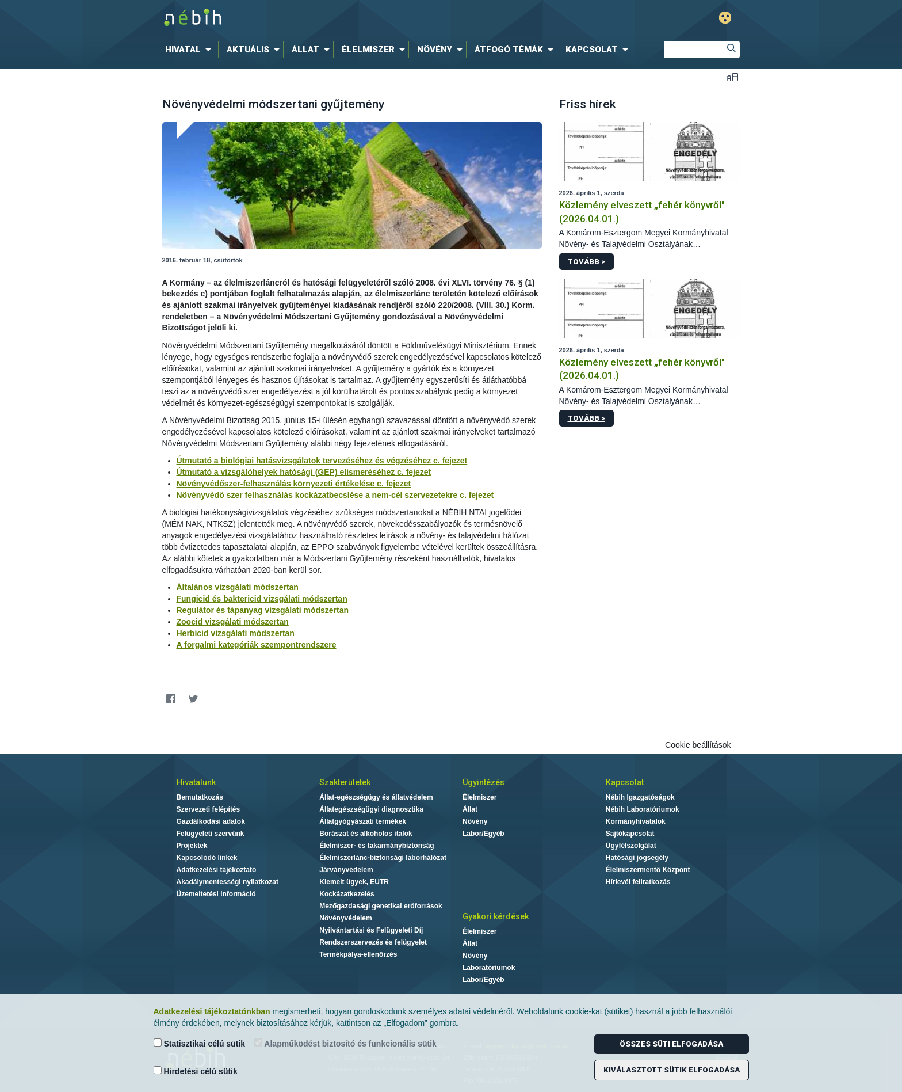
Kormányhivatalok (636, 821)
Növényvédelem (345, 918)
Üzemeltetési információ (216, 894)
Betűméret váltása (732, 76)
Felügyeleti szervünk (210, 834)
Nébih (328, 18)
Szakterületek (344, 782)
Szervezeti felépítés (208, 809)
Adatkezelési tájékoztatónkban (212, 1011)
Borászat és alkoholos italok (365, 834)
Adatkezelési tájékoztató (217, 870)
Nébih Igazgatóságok (640, 797)
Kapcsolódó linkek (207, 858)
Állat (470, 809)
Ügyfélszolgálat (631, 846)
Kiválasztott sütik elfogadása (671, 1070)
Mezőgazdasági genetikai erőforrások (380, 906)
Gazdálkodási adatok (211, 821)
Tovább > (586, 261)
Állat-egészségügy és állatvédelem (376, 797)
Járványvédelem (346, 870)
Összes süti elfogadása (671, 1044)
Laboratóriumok (489, 968)
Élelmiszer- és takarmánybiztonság (376, 846)
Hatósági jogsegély (637, 858)
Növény (475, 821)
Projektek (192, 846)
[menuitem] (190, 49)
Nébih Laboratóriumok (642, 809)
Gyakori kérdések (496, 916)
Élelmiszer (479, 797)
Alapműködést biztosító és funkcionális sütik (345, 1043)
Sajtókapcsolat (630, 834)
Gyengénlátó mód (725, 18)
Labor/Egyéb (483, 834)
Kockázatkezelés (346, 894)
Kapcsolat (625, 782)
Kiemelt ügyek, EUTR (354, 882)
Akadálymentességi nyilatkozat (227, 882)
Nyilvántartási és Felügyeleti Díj (371, 930)
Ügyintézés (483, 782)
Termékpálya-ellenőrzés (358, 954)
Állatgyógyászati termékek (362, 821)
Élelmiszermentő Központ (648, 870)
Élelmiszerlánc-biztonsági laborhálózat (382, 858)
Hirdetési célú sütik (196, 1071)
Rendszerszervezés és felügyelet (373, 942)
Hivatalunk (196, 782)
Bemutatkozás (200, 797)
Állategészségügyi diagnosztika (371, 809)
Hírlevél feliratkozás (638, 882)
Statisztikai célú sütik (200, 1043)
